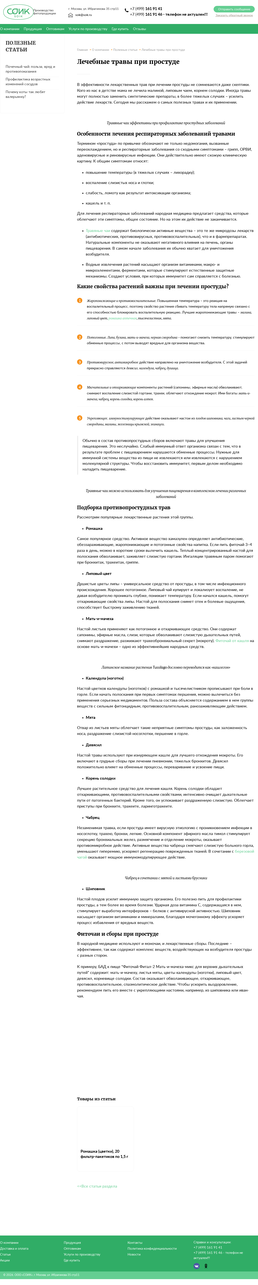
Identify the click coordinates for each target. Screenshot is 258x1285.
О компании (9, 1242)
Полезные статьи (21, 46)
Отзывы (139, 29)
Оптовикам (55, 29)
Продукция (33, 29)
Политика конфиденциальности (152, 1248)
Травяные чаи (98, 231)
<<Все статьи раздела (97, 1186)
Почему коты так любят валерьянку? (26, 94)
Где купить (120, 29)
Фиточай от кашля (232, 641)
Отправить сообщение (234, 9)
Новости (134, 1254)
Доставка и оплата (14, 1248)
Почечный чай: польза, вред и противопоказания (30, 69)
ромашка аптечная (122, 318)
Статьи (5, 1254)
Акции (5, 1260)
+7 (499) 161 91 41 (208, 1247)
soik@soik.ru (80, 15)
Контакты (135, 1242)
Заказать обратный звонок (234, 15)
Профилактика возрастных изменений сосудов (28, 82)
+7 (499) (146, 9)
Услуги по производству (88, 29)
